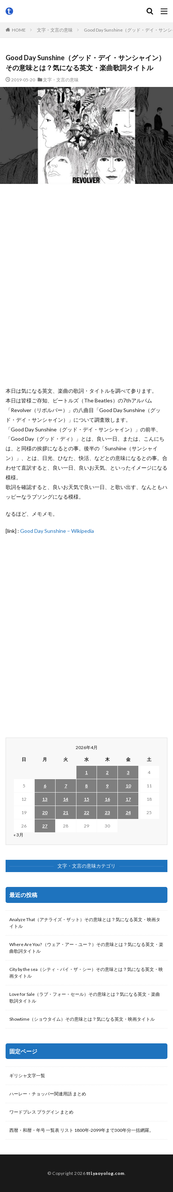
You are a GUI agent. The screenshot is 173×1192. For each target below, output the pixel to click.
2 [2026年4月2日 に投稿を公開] (107, 772)
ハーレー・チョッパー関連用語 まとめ (47, 1094)
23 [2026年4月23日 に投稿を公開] (107, 812)
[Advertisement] (86, 285)
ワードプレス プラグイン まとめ (41, 1112)
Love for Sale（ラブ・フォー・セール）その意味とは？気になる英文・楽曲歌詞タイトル (84, 997)
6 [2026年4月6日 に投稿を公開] (45, 785)
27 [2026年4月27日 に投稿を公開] (44, 826)
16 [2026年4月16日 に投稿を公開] (107, 799)
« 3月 (18, 835)
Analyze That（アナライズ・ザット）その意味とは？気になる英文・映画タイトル (84, 923)
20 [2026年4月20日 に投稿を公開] (44, 812)
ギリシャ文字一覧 (27, 1075)
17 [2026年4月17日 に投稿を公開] (128, 799)
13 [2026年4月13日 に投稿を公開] (44, 799)
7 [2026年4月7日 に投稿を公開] (66, 785)
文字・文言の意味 (55, 30)
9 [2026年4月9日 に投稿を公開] (107, 785)
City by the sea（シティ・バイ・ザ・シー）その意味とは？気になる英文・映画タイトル (86, 972)
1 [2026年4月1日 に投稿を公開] (86, 772)
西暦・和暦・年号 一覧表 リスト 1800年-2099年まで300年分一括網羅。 (81, 1130)
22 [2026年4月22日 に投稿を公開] (86, 812)
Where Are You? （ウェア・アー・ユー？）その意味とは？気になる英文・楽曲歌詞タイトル (86, 948)
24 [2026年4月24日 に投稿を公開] (128, 812)
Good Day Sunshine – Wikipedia (57, 531)
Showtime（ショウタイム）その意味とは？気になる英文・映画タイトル (82, 1019)
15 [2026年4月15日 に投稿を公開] (86, 799)
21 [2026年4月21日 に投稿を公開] (65, 812)
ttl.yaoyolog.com (105, 1173)
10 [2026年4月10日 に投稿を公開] (128, 785)
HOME (19, 30)
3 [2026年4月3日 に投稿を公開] (128, 772)
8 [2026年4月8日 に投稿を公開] (86, 785)
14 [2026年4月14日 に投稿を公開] (65, 799)
